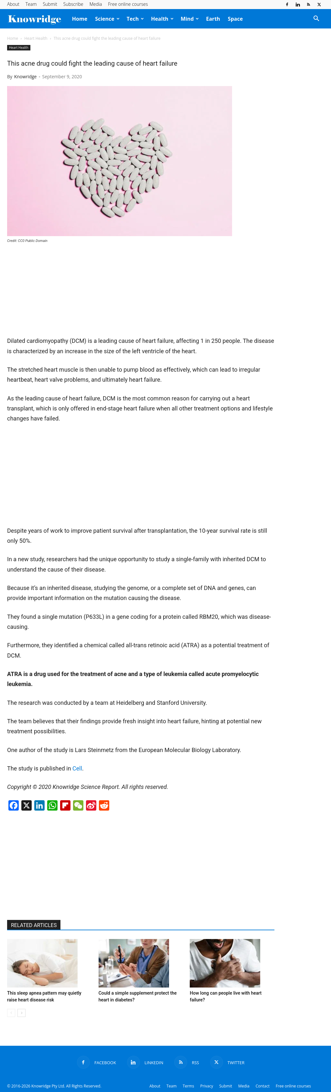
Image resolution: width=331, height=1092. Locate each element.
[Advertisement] (55, 292)
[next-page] (21, 1013)
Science (107, 18)
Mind (190, 18)
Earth (213, 18)
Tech (135, 18)
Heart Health (35, 38)
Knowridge (25, 76)
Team (31, 4)
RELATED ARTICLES (34, 925)
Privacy (206, 1086)
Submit (50, 4)
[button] (316, 19)
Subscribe (73, 4)
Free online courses (128, 4)
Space (235, 18)
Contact (263, 1086)
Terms (188, 1086)
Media (96, 4)
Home (79, 18)
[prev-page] (11, 1013)
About (13, 4)
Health (162, 18)
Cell (77, 768)
